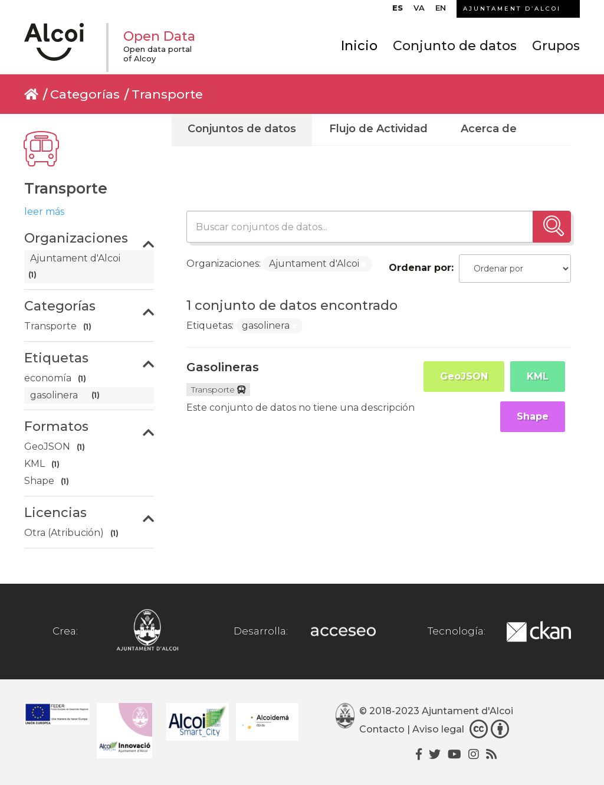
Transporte (167, 94)
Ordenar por (420, 267)
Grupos (556, 46)
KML (538, 376)
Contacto (382, 729)
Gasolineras (222, 367)
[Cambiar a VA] (419, 10)
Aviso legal (438, 729)
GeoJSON (464, 376)
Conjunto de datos (455, 46)
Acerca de (489, 128)
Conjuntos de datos (242, 128)
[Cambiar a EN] (440, 10)
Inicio (359, 46)
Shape (533, 416)
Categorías (85, 94)
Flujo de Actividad (378, 128)
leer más (44, 211)
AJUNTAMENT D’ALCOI (512, 8)
